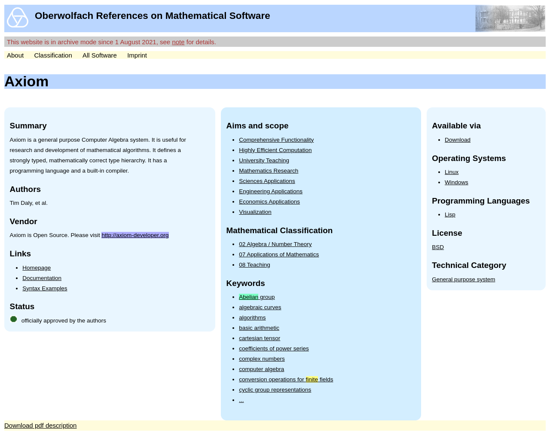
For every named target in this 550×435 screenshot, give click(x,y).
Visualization (255, 212)
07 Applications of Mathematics (279, 254)
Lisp (450, 214)
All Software (99, 55)
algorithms (252, 317)
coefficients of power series (274, 348)
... (241, 400)
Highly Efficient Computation (275, 150)
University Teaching (264, 160)
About (15, 55)
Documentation (41, 278)
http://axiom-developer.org (134, 235)
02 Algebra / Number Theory (275, 244)
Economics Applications (269, 201)
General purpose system (463, 279)
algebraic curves (260, 307)
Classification (53, 55)
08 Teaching (254, 265)
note (178, 42)
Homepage (36, 268)
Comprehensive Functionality (276, 140)
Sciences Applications (267, 181)
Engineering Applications (270, 191)
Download (458, 140)
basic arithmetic (259, 328)
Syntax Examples (44, 288)
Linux (451, 172)
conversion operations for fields (286, 379)
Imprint (137, 55)
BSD (438, 247)
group (257, 297)
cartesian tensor (259, 338)
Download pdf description (40, 425)
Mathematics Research (268, 170)
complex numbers (262, 359)
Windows (456, 182)
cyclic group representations (275, 389)
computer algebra (261, 369)
